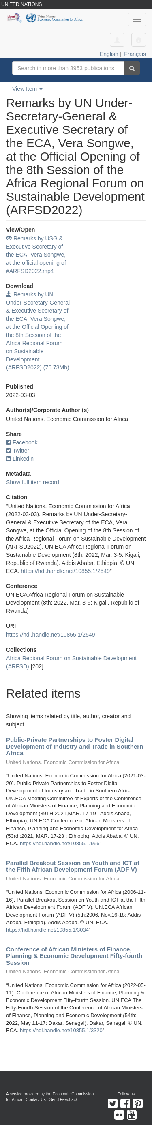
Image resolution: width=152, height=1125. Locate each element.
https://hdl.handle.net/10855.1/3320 (61, 1030)
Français (135, 54)
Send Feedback (63, 1099)
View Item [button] (27, 89)
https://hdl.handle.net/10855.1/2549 (65, 571)
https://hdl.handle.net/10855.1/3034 (47, 930)
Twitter (17, 450)
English (109, 54)
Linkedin (20, 458)
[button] (138, 40)
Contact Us (35, 1099)
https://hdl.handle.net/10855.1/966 (60, 843)
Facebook (21, 442)
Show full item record (32, 482)
